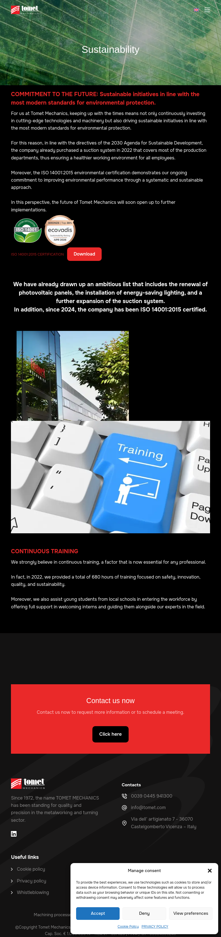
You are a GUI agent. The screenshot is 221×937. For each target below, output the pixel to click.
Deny (144, 913)
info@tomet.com (148, 807)
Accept (98, 913)
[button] (210, 870)
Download (84, 254)
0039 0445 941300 (151, 796)
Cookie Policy (128, 926)
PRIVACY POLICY (155, 926)
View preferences (190, 913)
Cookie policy (31, 869)
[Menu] (207, 10)
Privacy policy (31, 881)
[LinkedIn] (14, 834)
